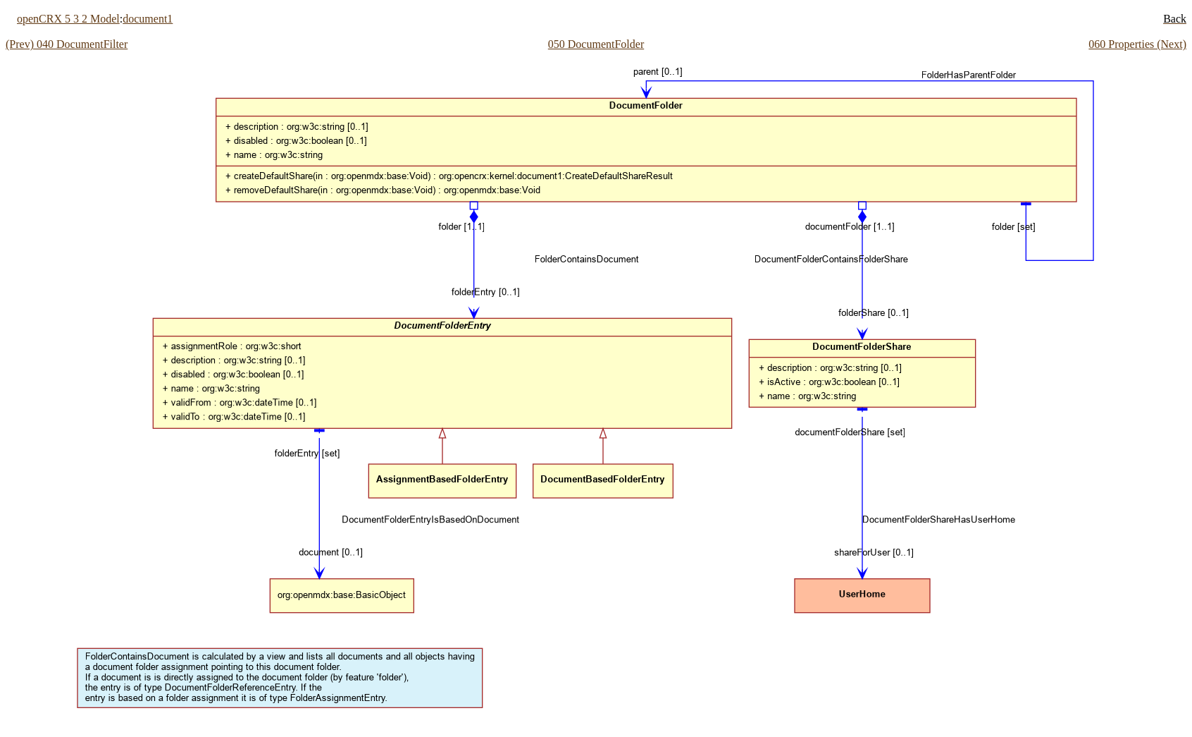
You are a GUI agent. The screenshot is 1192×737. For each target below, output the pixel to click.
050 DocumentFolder (596, 44)
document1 (148, 19)
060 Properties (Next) (1137, 44)
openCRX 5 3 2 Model (68, 19)
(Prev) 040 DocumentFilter (67, 44)
